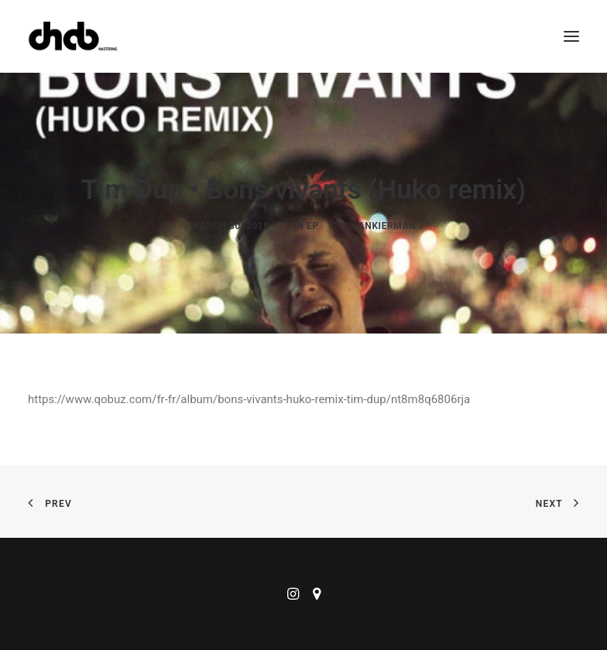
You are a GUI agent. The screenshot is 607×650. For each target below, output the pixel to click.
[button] (571, 36)
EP (313, 226)
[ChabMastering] (73, 36)
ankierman (387, 226)
